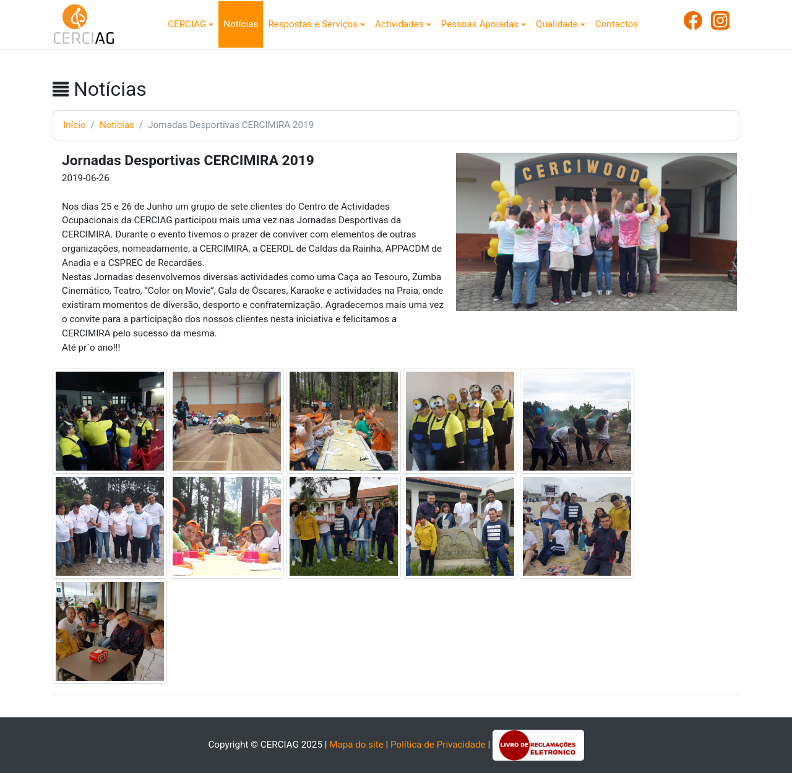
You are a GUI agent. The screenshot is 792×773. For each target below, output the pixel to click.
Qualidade (557, 24)
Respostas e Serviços (313, 24)
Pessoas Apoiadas (480, 24)
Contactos (616, 24)
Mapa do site (356, 744)
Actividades (399, 24)
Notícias (240, 24)
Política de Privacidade (438, 744)
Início (74, 124)
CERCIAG (187, 24)
